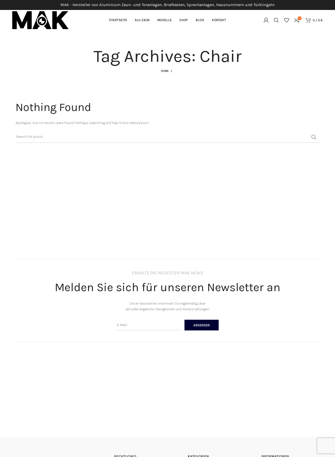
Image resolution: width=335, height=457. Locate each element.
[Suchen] (276, 20)
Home (165, 71)
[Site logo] (40, 20)
